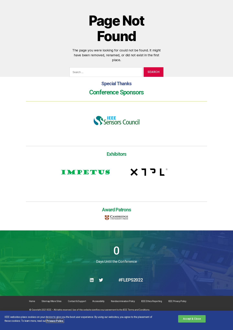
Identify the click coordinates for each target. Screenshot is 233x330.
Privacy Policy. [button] (55, 320)
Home (32, 301)
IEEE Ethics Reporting (151, 301)
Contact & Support (77, 301)
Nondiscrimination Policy (123, 301)
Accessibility (98, 301)
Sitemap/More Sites (51, 301)
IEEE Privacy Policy (177, 301)
